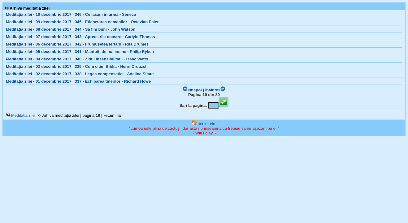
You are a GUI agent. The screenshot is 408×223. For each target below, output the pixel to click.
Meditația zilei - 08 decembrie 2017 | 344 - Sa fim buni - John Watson (71, 29)
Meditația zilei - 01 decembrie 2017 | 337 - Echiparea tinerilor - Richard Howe (78, 81)
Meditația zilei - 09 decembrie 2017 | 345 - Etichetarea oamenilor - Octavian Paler (82, 22)
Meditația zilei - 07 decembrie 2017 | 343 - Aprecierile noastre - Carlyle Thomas (80, 36)
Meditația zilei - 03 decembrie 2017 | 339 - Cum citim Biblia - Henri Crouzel (76, 66)
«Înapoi (192, 90)
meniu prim (204, 123)
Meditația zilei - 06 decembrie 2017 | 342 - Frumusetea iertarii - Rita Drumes (77, 44)
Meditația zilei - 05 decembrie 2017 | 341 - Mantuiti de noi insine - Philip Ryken (80, 51)
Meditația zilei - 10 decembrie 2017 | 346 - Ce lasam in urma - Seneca (71, 14)
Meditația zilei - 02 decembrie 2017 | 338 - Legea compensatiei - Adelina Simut (80, 74)
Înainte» (215, 90)
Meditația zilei (21, 115)
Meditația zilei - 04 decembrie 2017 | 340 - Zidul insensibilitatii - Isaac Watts (77, 59)
